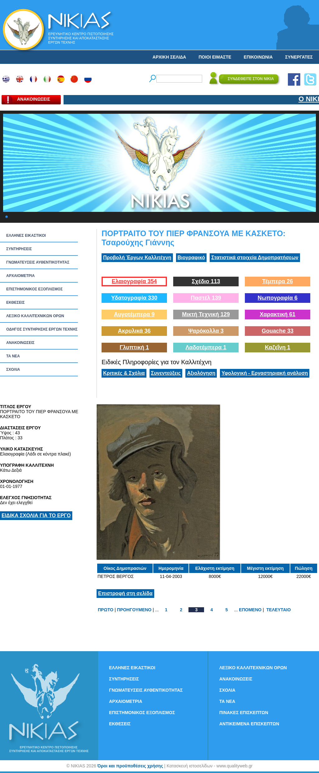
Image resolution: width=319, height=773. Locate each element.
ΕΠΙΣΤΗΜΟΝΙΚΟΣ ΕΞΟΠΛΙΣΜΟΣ (34, 289)
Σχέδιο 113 (206, 281)
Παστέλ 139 (206, 298)
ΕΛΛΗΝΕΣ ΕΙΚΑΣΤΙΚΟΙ (26, 235)
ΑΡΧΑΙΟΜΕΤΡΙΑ (20, 276)
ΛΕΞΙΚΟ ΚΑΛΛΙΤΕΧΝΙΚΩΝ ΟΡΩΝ (35, 316)
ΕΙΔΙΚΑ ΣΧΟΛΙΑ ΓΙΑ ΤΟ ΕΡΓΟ (36, 515)
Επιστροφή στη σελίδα (125, 593)
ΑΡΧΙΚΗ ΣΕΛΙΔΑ (169, 57)
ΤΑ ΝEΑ (13, 356)
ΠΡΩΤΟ (105, 609)
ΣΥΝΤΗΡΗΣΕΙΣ (19, 249)
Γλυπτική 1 (134, 347)
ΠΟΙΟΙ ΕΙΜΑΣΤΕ (214, 57)
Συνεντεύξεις (166, 373)
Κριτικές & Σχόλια (124, 373)
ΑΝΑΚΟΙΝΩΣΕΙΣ (20, 343)
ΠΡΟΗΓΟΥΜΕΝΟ (134, 609)
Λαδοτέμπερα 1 (205, 347)
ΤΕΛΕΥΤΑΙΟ (278, 609)
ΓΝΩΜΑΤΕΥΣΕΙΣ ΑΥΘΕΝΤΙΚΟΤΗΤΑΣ (37, 262)
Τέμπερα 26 (277, 281)
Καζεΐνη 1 (277, 347)
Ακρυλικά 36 (134, 331)
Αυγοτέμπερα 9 (134, 314)
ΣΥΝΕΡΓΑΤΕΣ (299, 57)
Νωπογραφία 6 (278, 298)
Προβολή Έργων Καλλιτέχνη (137, 257)
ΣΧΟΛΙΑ (13, 369)
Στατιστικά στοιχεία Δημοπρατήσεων (254, 257)
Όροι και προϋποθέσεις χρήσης (130, 765)
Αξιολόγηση (201, 373)
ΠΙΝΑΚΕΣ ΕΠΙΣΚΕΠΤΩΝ (243, 712)
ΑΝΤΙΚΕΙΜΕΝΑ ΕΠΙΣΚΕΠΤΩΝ (249, 723)
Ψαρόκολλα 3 (206, 331)
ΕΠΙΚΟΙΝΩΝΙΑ (258, 57)
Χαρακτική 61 (277, 314)
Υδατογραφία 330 (134, 298)
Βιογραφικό (191, 257)
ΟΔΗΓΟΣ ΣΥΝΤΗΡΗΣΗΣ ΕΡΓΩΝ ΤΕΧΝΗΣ (42, 329)
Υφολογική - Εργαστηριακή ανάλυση (264, 373)
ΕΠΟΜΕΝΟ (250, 609)
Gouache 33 (277, 331)
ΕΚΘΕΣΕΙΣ (15, 302)
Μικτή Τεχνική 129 (206, 314)
